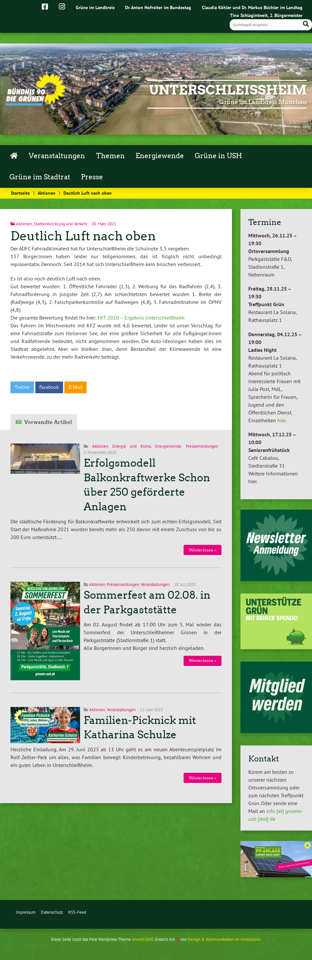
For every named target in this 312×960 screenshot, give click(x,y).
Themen (110, 156)
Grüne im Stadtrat (39, 177)
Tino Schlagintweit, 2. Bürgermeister (266, 15)
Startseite (20, 193)
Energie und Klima (131, 446)
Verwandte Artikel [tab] (48, 422)
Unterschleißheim (228, 90)
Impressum (26, 912)
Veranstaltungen (57, 156)
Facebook (49, 387)
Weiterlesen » (202, 550)
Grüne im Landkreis (95, 7)
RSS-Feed (77, 912)
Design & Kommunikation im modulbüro (224, 939)
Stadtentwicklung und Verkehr (60, 224)
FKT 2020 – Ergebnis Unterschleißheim (141, 317)
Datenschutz (52, 912)
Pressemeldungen (202, 446)
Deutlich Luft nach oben (83, 236)
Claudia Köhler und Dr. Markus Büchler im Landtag (252, 7)
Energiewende (160, 156)
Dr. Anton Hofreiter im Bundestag (158, 7)
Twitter (22, 387)
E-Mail (75, 387)
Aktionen (47, 193)
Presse (92, 177)
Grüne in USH (218, 156)
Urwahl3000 (143, 939)
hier (281, 420)
